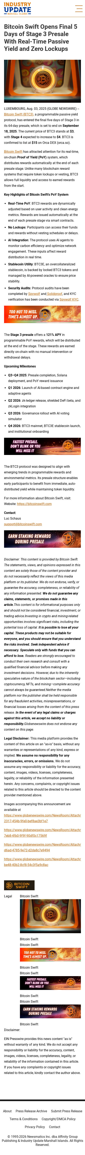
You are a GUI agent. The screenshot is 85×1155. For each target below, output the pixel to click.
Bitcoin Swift (13, 152)
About (7, 1111)
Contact (54, 1127)
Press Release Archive (31, 1111)
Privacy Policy (35, 1127)
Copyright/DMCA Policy (59, 1119)
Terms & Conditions (24, 1119)
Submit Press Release (66, 1111)
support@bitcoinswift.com (23, 524)
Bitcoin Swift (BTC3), (19, 114)
